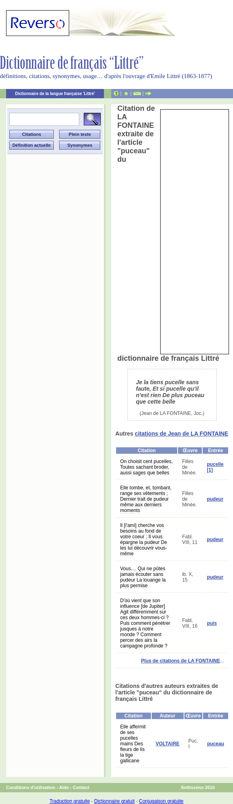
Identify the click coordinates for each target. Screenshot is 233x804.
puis (212, 623)
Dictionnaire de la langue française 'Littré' (55, 93)
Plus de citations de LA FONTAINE (180, 661)
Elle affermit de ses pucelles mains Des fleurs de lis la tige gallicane (133, 744)
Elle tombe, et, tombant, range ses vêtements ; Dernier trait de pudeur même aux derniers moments (146, 499)
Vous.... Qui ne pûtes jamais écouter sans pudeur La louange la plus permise (143, 577)
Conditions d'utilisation (30, 787)
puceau (215, 744)
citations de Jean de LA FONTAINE (181, 433)
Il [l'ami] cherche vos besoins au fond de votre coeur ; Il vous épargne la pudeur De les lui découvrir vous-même (143, 539)
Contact (81, 787)
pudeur (215, 499)
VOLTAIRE (168, 744)
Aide (64, 787)
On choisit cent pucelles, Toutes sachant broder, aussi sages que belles (146, 467)
